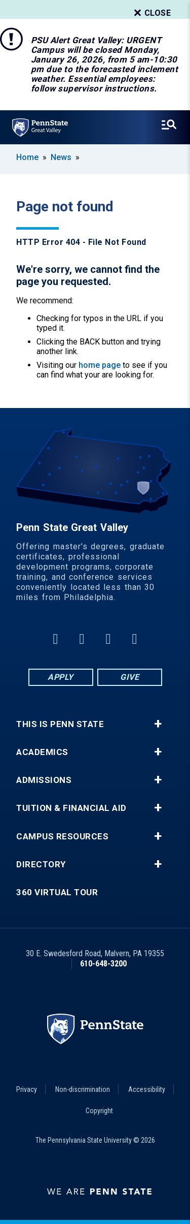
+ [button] (158, 724)
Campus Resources (62, 836)
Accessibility (146, 1089)
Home (27, 157)
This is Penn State (60, 724)
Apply (60, 677)
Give (129, 677)
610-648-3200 (103, 963)
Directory (41, 864)
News (61, 157)
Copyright (99, 1111)
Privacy (26, 1089)
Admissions (43, 780)
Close (151, 13)
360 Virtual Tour (57, 892)
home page (100, 365)
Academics (42, 752)
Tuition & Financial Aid (71, 808)
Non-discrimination (82, 1089)
